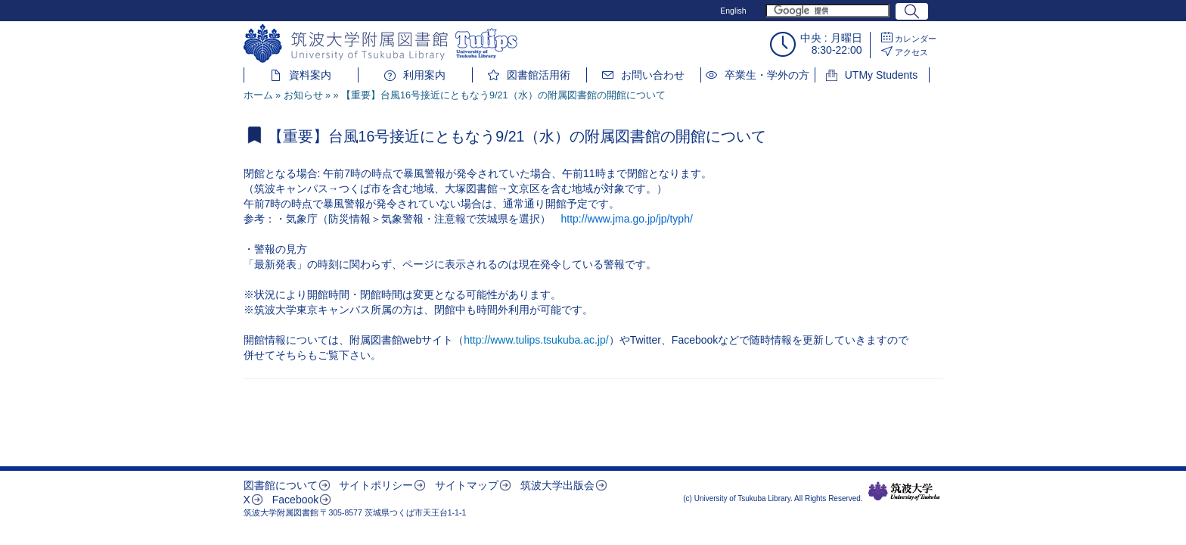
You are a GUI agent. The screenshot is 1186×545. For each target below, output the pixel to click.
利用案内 (424, 75)
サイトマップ (466, 485)
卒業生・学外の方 (767, 75)
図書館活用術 (538, 75)
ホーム (258, 95)
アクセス (911, 52)
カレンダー (915, 38)
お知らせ (303, 95)
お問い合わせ (653, 75)
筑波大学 (904, 491)
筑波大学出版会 (557, 485)
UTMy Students (881, 75)
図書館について (281, 485)
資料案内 (310, 75)
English (733, 10)
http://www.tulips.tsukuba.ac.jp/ (536, 340)
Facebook (295, 500)
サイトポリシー (376, 485)
